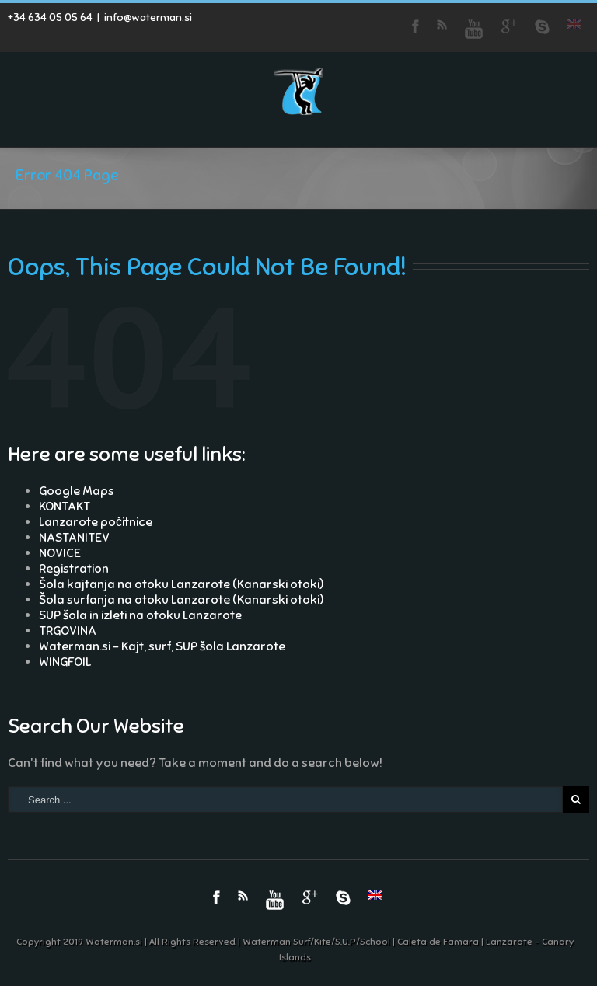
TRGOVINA (67, 631)
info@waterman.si (148, 17)
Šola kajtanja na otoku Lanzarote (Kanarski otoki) (181, 584)
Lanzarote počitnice (95, 522)
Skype (542, 26)
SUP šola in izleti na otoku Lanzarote (140, 615)
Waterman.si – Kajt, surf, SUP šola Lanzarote (162, 646)
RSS (442, 24)
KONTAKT (64, 506)
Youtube (474, 29)
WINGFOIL (65, 662)
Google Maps (76, 491)
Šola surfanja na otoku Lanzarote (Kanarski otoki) (181, 600)
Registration (74, 569)
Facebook (415, 26)
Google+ (509, 26)
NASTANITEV (74, 537)
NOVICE (60, 553)
